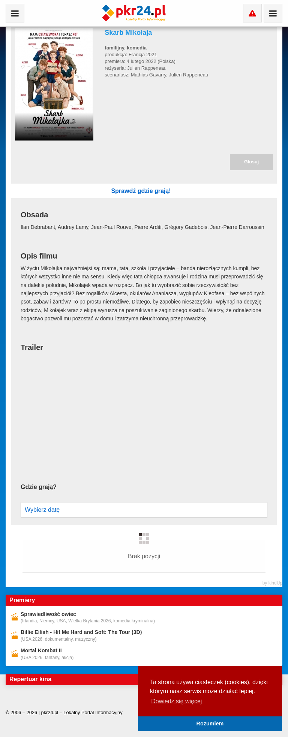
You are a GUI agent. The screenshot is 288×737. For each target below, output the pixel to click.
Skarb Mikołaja (128, 32)
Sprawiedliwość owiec (48, 599)
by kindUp (272, 568)
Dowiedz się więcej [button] (176, 701)
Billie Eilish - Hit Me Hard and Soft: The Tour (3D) (81, 617)
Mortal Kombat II (41, 635)
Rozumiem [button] (210, 724)
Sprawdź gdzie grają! (191, 191)
